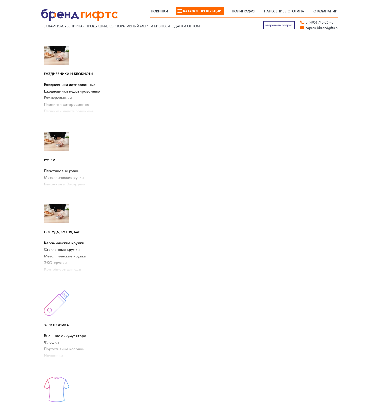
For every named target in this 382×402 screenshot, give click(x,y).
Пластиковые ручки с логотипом (145, 316)
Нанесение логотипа (212, 349)
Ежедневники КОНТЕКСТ (215, 297)
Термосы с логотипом (136, 330)
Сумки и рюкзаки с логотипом (143, 310)
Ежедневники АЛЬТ (211, 310)
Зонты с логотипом (134, 303)
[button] (279, 25)
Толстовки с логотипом (61, 316)
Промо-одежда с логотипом (141, 323)
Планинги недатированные (71, 113)
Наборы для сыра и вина (139, 336)
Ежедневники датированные (72, 87)
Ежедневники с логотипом (64, 297)
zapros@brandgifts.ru (322, 28)
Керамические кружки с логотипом (147, 297)
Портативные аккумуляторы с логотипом (76, 330)
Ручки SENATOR (208, 330)
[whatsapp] (284, 354)
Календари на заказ (60, 336)
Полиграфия (241, 349)
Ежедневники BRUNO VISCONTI (221, 303)
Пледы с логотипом (59, 303)
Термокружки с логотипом (64, 310)
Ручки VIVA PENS (209, 336)
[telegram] (292, 354)
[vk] (275, 354)
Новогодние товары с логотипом (69, 323)
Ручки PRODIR (207, 323)
